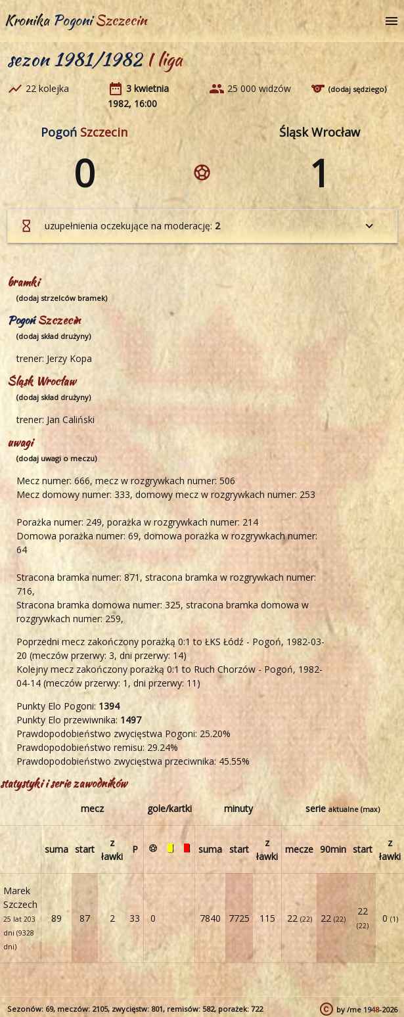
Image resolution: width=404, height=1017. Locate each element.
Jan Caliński (71, 419)
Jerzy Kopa (69, 358)
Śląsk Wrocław (319, 132)
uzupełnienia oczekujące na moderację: (197, 226)
